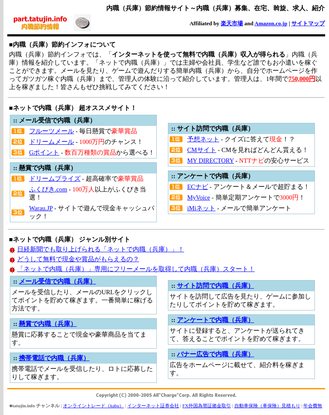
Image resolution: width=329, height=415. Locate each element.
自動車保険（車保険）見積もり (267, 405)
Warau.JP (41, 208)
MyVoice (198, 197)
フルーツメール (51, 131)
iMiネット (201, 208)
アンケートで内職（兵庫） (215, 319)
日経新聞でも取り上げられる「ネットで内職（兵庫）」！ (100, 249)
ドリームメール (51, 141)
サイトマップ (308, 23)
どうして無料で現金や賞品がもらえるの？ (78, 259)
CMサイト (201, 149)
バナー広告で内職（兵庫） (215, 354)
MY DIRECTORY (210, 160)
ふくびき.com (48, 189)
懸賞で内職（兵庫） (48, 323)
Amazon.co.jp (270, 23)
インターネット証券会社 (153, 405)
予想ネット (203, 139)
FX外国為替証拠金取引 (206, 405)
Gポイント (44, 152)
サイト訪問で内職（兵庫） (215, 285)
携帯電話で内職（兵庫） (54, 358)
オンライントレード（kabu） (93, 405)
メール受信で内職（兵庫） (57, 281)
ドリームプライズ (55, 178)
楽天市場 (232, 23)
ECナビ (197, 186)
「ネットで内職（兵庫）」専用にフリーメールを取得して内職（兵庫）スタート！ (136, 269)
